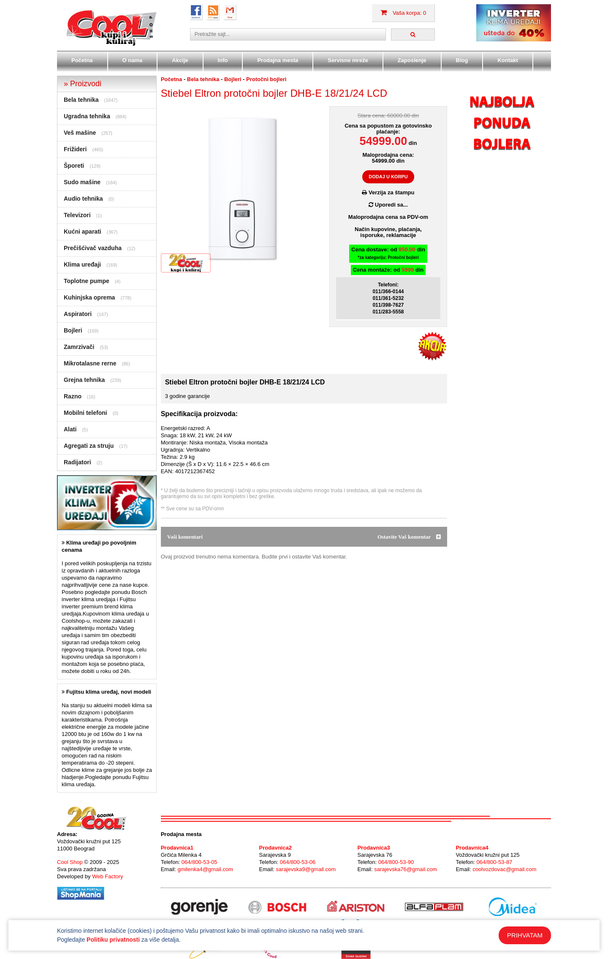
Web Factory (107, 876)
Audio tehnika (83, 198)
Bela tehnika (81, 99)
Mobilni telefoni (85, 412)
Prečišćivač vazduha (93, 248)
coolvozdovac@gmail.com (504, 869)
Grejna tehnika (84, 379)
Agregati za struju (89, 445)
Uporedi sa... (388, 205)
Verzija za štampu (388, 192)
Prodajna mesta (277, 60)
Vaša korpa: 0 (403, 13)
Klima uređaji (82, 264)
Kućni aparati (82, 231)
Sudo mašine (82, 182)
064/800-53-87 (495, 862)
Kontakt (507, 60)
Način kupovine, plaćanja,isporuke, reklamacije (388, 232)
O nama (132, 60)
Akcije (180, 60)
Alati (70, 429)
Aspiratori (78, 314)
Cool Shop (70, 862)
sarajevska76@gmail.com (405, 869)
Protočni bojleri (266, 79)
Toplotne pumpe (86, 281)
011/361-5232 (388, 298)
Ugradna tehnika (87, 116)
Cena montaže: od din (388, 270)
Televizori (77, 215)
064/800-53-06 (298, 862)
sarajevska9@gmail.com (306, 869)
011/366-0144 (388, 291)
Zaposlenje (412, 60)
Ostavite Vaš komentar (409, 537)
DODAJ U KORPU (388, 176)
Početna (82, 60)
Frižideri (75, 149)
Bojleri (73, 330)
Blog (462, 60)
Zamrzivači (79, 346)
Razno (72, 396)
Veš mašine (80, 132)
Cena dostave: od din (388, 253)
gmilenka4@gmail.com (205, 869)
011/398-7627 (388, 305)
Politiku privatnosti (113, 939)
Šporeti (74, 165)
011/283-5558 (388, 312)
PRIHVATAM (525, 935)
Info (223, 60)
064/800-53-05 (199, 862)
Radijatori (77, 462)
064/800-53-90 (396, 862)
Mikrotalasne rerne (90, 363)
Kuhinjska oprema (89, 297)
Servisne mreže (348, 60)
